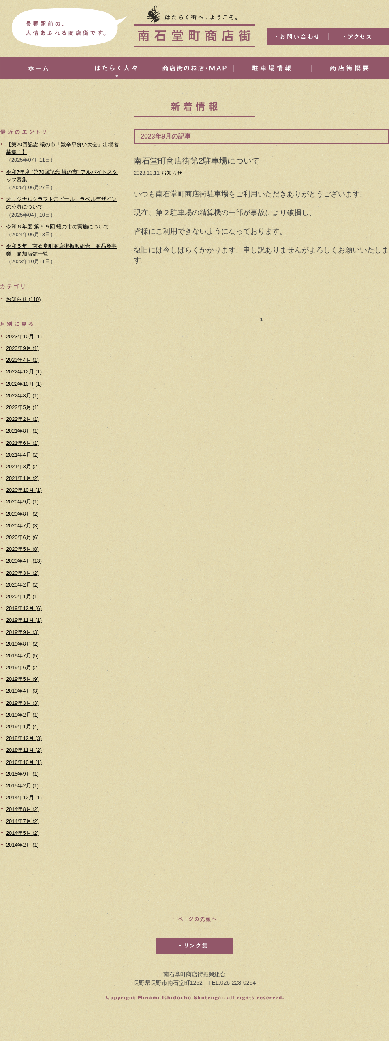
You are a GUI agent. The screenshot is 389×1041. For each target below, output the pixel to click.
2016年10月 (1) (24, 762)
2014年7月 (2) (22, 821)
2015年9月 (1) (22, 774)
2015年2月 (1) (22, 786)
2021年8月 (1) (22, 431)
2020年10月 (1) (24, 490)
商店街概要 (350, 68)
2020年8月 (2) (22, 514)
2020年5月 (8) (22, 549)
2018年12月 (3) (24, 738)
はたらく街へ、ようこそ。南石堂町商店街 (194, 26)
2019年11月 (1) (24, 620)
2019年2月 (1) (22, 715)
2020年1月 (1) (22, 596)
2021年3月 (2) (22, 466)
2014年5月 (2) (22, 833)
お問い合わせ (297, 36)
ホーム (39, 68)
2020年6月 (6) (22, 537)
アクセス (358, 36)
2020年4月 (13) (24, 561)
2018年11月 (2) (24, 750)
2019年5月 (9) (22, 679)
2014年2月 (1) (22, 845)
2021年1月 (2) (22, 478)
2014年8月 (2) (22, 809)
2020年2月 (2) (22, 585)
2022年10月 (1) (24, 384)
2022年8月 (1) (22, 396)
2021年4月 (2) (22, 455)
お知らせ (171, 173)
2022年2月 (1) (22, 419)
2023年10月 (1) (24, 336)
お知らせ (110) (23, 299)
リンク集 (194, 946)
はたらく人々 (117, 68)
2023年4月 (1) (22, 360)
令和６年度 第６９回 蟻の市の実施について (57, 227)
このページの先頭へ (194, 919)
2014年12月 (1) (24, 797)
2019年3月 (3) (22, 703)
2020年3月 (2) (22, 573)
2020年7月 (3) (22, 526)
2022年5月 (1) (22, 407)
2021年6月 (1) (22, 443)
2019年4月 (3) (22, 691)
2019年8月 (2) (22, 644)
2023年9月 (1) (22, 348)
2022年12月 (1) (24, 372)
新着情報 (194, 109)
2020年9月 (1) (22, 502)
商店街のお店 (194, 68)
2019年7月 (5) (22, 656)
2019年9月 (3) (22, 632)
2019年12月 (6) (24, 608)
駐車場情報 (272, 68)
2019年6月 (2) (22, 667)
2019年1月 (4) (22, 726)
